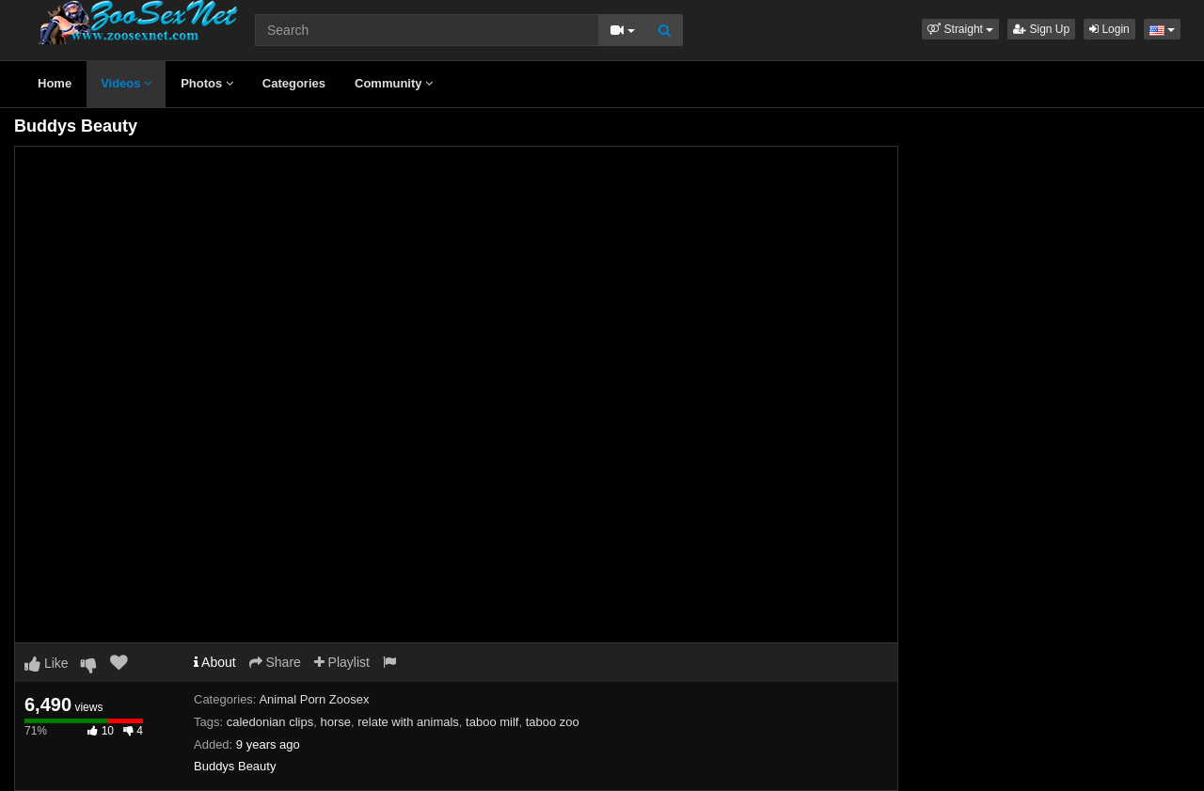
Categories (293, 83)
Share (275, 662)
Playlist (342, 662)
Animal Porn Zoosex (314, 699)
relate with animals (408, 722)
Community (394, 83)
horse (335, 722)
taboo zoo (552, 722)
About (215, 662)
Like (46, 663)
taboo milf (492, 722)
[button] (960, 29)
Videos (126, 83)
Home (54, 83)
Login (1109, 29)
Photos (207, 83)
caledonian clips (270, 722)
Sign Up (1041, 29)
